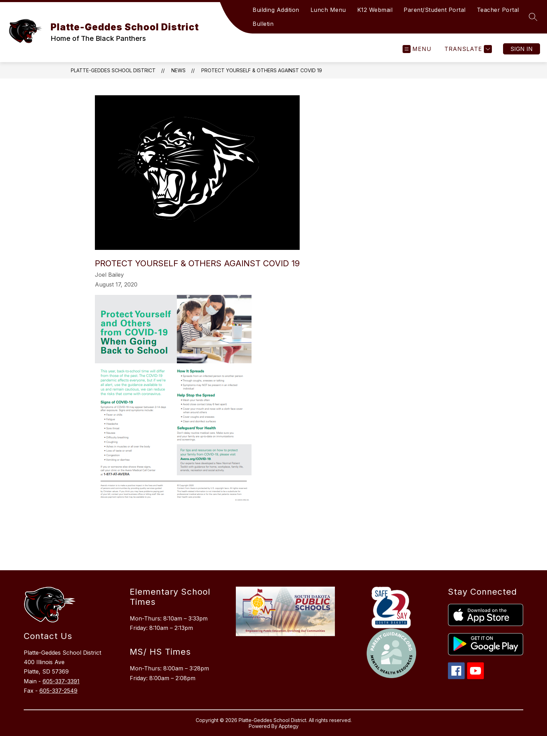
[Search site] (533, 17)
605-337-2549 (58, 690)
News (178, 70)
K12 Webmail (375, 9)
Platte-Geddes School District (113, 70)
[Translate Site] (467, 49)
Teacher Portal (498, 9)
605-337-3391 (61, 681)
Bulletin (263, 23)
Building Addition (276, 9)
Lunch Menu (328, 9)
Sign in (521, 48)
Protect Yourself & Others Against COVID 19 (261, 70)
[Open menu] (417, 49)
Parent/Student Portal (435, 9)
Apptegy (289, 726)
